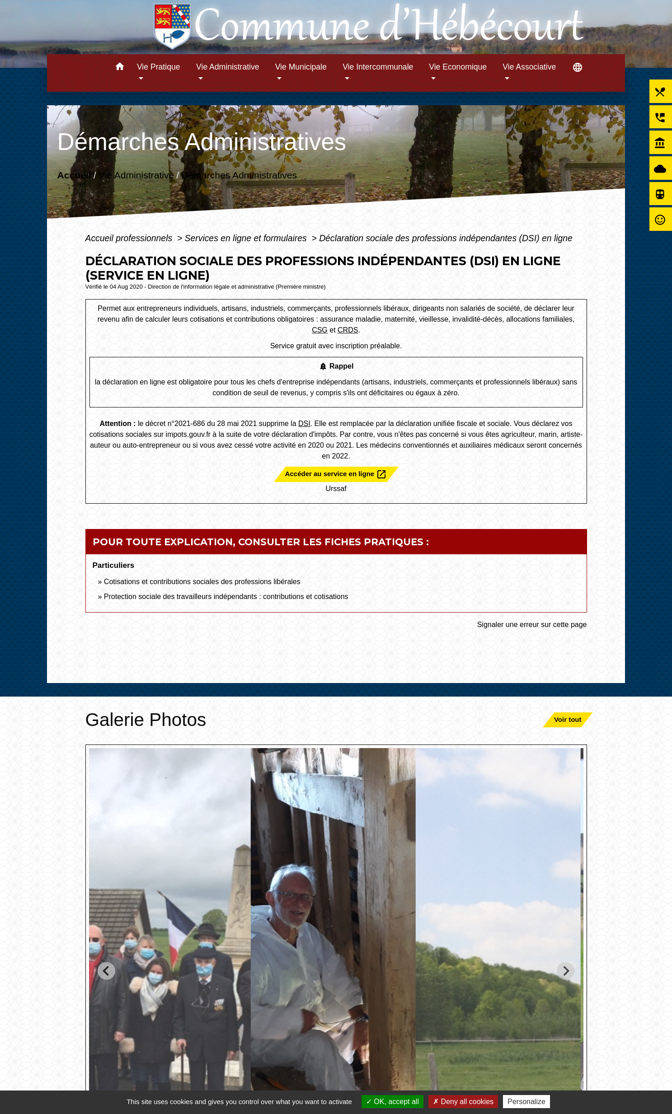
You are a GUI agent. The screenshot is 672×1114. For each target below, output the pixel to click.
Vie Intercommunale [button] (378, 66)
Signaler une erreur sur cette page (532, 624)
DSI (304, 423)
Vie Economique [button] (458, 66)
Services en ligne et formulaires (247, 238)
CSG (320, 330)
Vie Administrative (136, 175)
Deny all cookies (463, 1101)
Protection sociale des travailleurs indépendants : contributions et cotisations (226, 596)
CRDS (348, 330)
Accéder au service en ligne (336, 474)
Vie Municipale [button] (301, 66)
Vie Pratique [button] (158, 66)
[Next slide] (565, 971)
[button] (119, 68)
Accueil (74, 175)
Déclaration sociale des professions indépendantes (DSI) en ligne (446, 238)
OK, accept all (392, 1101)
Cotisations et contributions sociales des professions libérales (202, 581)
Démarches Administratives (239, 175)
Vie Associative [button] (529, 66)
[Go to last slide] (106, 971)
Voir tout (568, 719)
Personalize (526, 1101)
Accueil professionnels (130, 238)
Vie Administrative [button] (227, 66)
